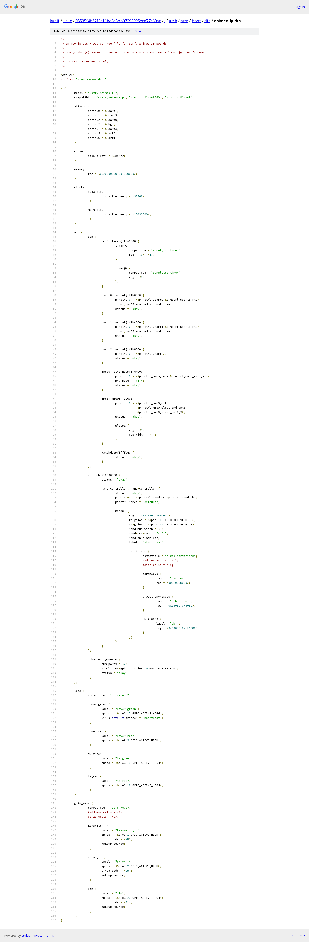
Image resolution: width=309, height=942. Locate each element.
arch (173, 20)
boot (196, 20)
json (301, 935)
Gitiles (26, 935)
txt (291, 935)
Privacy (37, 935)
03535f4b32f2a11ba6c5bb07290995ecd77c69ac (118, 20)
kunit (54, 20)
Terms (49, 935)
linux (67, 20)
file (137, 31)
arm (184, 20)
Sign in (300, 7)
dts (207, 20)
